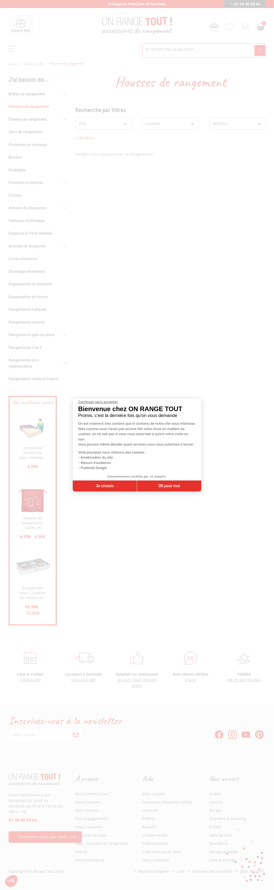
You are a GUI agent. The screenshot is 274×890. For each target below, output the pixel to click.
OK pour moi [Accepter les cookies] (169, 486)
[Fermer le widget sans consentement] (97, 402)
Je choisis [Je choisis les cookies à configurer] (105, 486)
